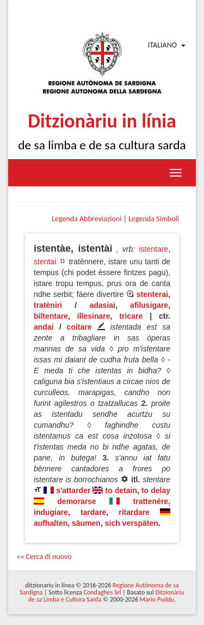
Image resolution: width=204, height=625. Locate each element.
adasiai (102, 305)
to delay (155, 490)
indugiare (51, 512)
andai (44, 327)
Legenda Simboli (153, 218)
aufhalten (50, 523)
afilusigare (149, 305)
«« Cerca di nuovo (44, 556)
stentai (45, 261)
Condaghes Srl (102, 592)
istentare (153, 249)
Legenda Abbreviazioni (86, 218)
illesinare (93, 316)
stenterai (152, 294)
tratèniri (48, 305)
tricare (131, 316)
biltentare (51, 316)
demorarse (76, 501)
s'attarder (73, 490)
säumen (86, 523)
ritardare (134, 512)
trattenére (151, 501)
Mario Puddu (157, 599)
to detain (122, 490)
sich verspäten (131, 523)
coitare (79, 327)
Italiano (162, 45)
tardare (93, 512)
